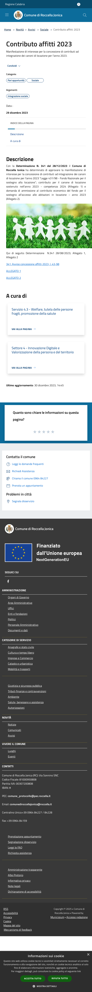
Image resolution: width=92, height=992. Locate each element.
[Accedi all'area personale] (78, 4)
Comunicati (14, 730)
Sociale (44, 29)
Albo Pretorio (15, 875)
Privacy (7, 917)
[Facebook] (8, 581)
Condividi (14, 66)
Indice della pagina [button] (21, 123)
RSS (5, 909)
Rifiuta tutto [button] (60, 978)
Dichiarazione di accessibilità (24, 892)
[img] (80, 122)
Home (7, 29)
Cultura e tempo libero (21, 653)
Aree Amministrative (20, 603)
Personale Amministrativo (23, 625)
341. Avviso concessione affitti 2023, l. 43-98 (32, 264)
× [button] (88, 954)
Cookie (7, 921)
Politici (12, 619)
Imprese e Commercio (20, 658)
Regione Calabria (15, 4)
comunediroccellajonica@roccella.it (31, 804)
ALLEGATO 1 (13, 271)
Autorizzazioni (16, 708)
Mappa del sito (11, 925)
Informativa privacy (19, 881)
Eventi (11, 756)
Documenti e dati (18, 630)
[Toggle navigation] (7, 15)
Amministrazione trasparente (25, 870)
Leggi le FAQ (15, 847)
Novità (20, 29)
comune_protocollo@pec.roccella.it (29, 796)
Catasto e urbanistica (20, 664)
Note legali (14, 886)
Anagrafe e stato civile (21, 647)
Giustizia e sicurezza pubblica (25, 686)
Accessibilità (10, 913)
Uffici (11, 608)
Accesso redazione (77, 917)
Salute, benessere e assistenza (26, 702)
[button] (46, 986)
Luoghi (12, 751)
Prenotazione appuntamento (24, 836)
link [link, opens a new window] (79, 971)
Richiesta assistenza (20, 853)
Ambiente (13, 697)
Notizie (12, 724)
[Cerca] (85, 15)
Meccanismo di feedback (18, 930)
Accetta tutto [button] (32, 978)
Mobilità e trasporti (19, 669)
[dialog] (46, 971)
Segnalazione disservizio (22, 842)
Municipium (57, 917)
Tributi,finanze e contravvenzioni (27, 691)
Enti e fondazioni (17, 614)
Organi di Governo (18, 597)
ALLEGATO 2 (13, 278)
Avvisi (31, 29)
